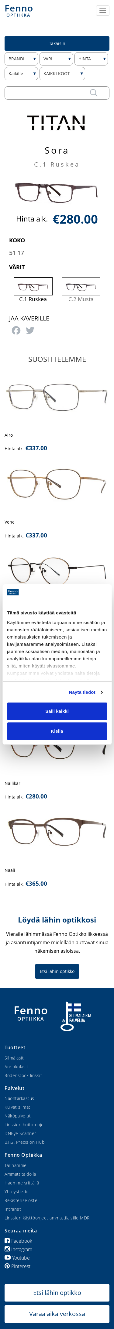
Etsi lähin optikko (57, 971)
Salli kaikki (57, 711)
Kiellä (57, 731)
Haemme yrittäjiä (22, 1183)
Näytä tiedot (82, 692)
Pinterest (17, 1266)
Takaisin (57, 43)
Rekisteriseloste (21, 1200)
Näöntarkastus (19, 1098)
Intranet (13, 1209)
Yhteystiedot (17, 1191)
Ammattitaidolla (20, 1174)
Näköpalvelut (18, 1116)
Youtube (17, 1257)
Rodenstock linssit (23, 1075)
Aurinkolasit (16, 1066)
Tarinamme (16, 1165)
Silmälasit (14, 1058)
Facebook (18, 1241)
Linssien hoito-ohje (24, 1124)
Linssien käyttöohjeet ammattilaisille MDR (47, 1218)
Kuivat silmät (17, 1107)
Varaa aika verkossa (57, 1314)
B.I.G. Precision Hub (24, 1142)
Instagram (18, 1249)
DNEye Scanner (20, 1133)
